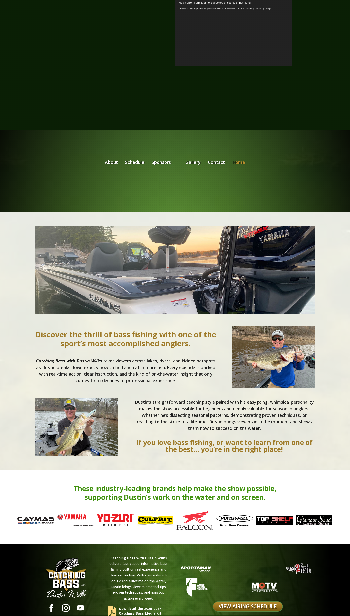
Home (269, 149)
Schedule (103, 149)
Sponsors (130, 149)
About (80, 149)
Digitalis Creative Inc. (232, 608)
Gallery (224, 149)
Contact (247, 149)
